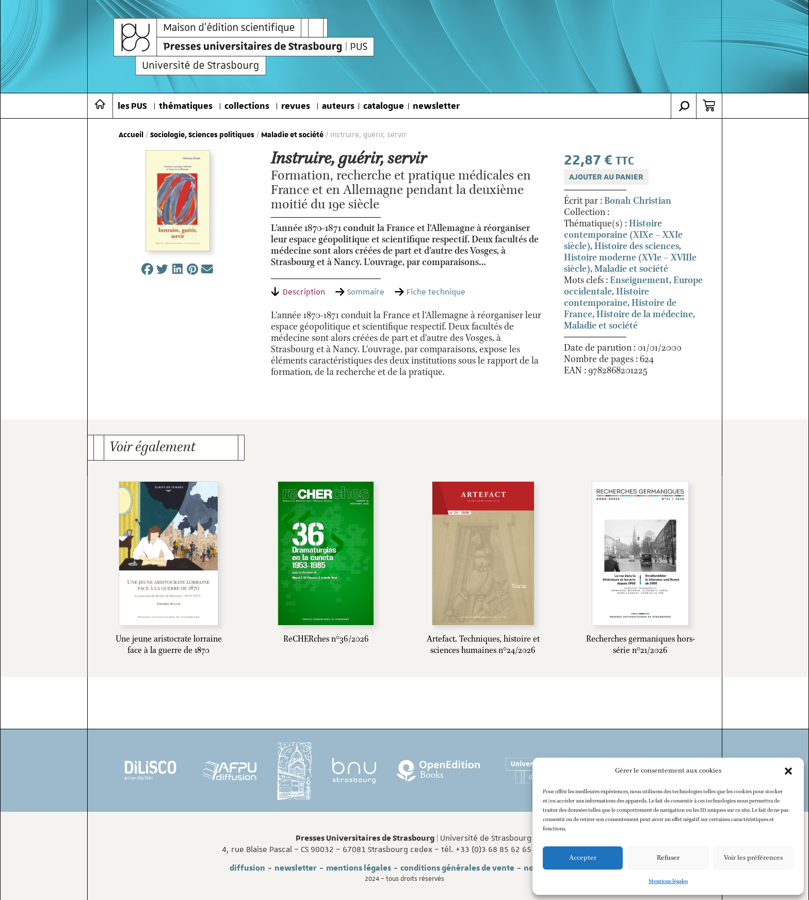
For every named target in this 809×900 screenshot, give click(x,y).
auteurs (338, 106)
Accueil (131, 135)
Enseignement (639, 280)
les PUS (132, 106)
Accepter (582, 858)
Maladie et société (292, 135)
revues (295, 106)
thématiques (186, 106)
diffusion (247, 868)
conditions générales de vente (457, 868)
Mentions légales (668, 881)
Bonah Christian (637, 201)
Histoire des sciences (636, 246)
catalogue (383, 106)
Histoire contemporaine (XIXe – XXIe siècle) (623, 235)
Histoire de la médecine (644, 314)
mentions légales (358, 868)
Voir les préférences (753, 858)
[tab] (298, 292)
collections (246, 106)
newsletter (436, 106)
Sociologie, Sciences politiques (202, 135)
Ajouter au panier (606, 177)
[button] (788, 771)
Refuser (668, 858)
